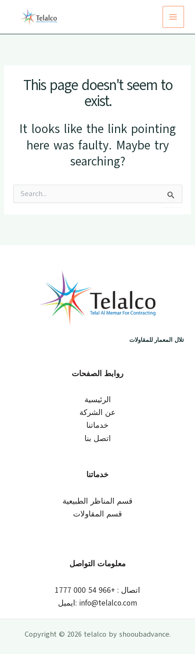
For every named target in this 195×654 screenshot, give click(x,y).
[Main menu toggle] (173, 17)
